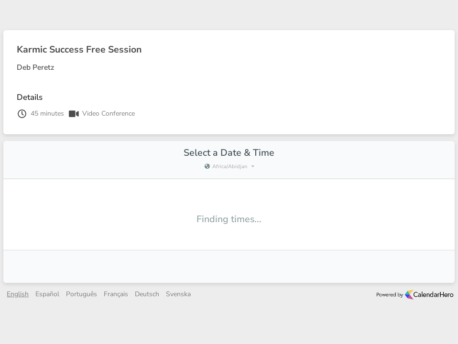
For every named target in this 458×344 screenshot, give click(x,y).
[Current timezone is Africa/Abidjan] (229, 167)
